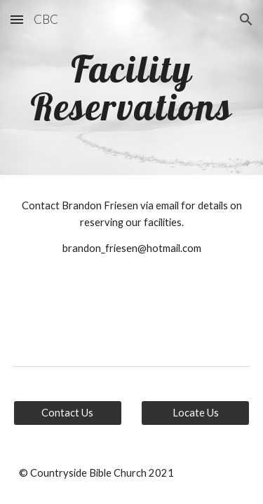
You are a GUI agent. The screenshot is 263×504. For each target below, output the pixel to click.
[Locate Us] (195, 412)
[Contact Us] (67, 412)
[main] (131, 88)
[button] (17, 19)
